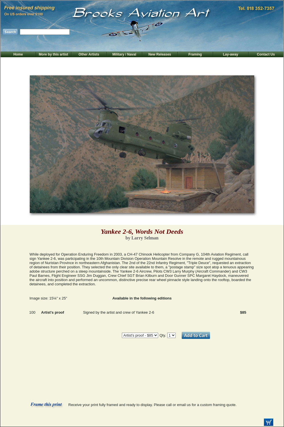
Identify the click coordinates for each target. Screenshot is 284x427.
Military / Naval (124, 54)
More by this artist (53, 54)
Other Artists (89, 54)
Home (18, 54)
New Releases (159, 54)
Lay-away (230, 54)
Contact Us (266, 54)
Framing (195, 54)
